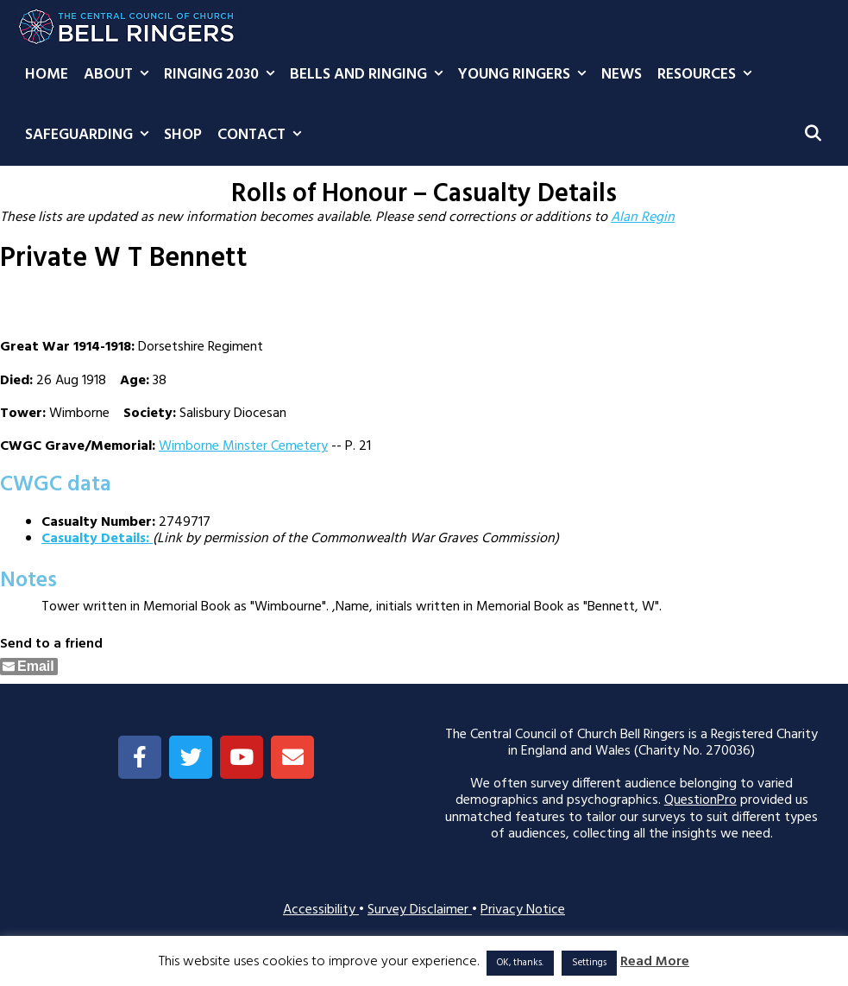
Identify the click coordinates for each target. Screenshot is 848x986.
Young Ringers (526, 75)
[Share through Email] (29, 666)
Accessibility (321, 910)
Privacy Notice (523, 910)
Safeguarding (90, 135)
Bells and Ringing (370, 75)
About (120, 75)
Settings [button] (589, 962)
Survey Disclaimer (419, 910)
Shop (183, 135)
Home (46, 74)
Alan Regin (643, 217)
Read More (654, 962)
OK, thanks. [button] (520, 962)
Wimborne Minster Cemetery (243, 446)
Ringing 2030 (223, 75)
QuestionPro (700, 800)
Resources (708, 75)
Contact (263, 135)
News (621, 74)
